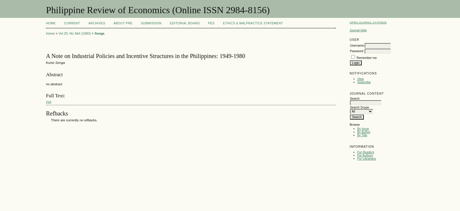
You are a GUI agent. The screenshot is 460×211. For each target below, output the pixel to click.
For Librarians (366, 158)
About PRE (123, 23)
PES (211, 23)
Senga (99, 33)
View (360, 79)
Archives (96, 23)
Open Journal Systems (368, 22)
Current (72, 23)
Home (51, 23)
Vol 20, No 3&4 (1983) (74, 33)
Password (356, 51)
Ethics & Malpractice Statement (253, 23)
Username (357, 45)
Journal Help (358, 30)
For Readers (365, 152)
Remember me (367, 57)
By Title (362, 135)
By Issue (363, 128)
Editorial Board (185, 23)
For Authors (365, 155)
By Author (364, 132)
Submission (151, 23)
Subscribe (364, 82)
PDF (49, 101)
